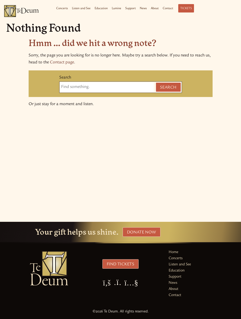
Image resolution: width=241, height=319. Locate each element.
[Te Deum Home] (21, 11)
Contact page (62, 62)
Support (130, 8)
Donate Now (141, 232)
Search (65, 78)
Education (101, 8)
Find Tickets (120, 264)
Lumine (116, 8)
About (155, 8)
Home (173, 252)
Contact (168, 8)
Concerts (62, 8)
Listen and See (81, 8)
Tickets (186, 8)
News (143, 8)
